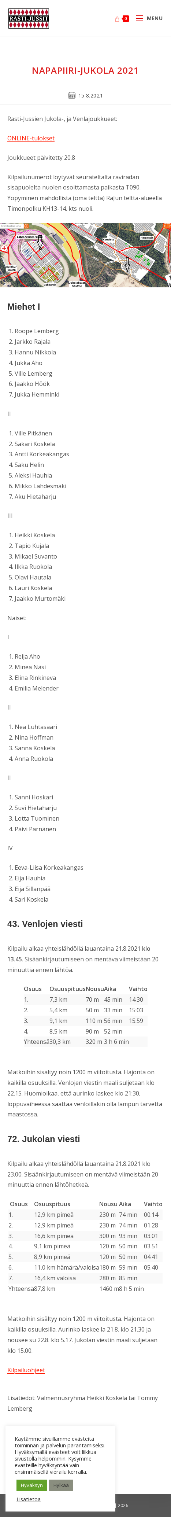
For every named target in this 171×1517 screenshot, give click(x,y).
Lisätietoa (28, 1499)
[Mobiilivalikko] (146, 18)
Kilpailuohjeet (26, 1370)
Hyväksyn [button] (32, 1485)
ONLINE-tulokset (31, 138)
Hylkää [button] (61, 1485)
